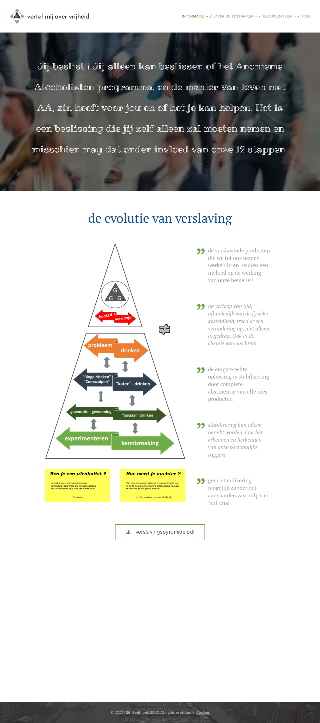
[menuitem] (200, 16)
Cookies (203, 712)
